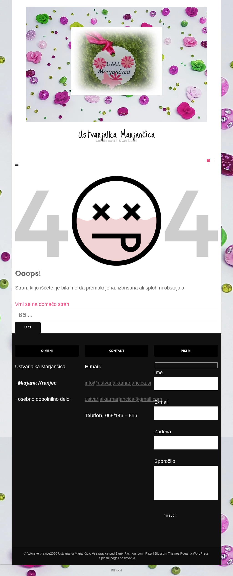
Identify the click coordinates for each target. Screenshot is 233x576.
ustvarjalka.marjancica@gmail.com (123, 399)
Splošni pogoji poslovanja (117, 558)
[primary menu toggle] (18, 165)
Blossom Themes (167, 553)
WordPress (201, 553)
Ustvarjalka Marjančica (116, 132)
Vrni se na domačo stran (42, 304)
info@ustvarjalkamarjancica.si (118, 383)
